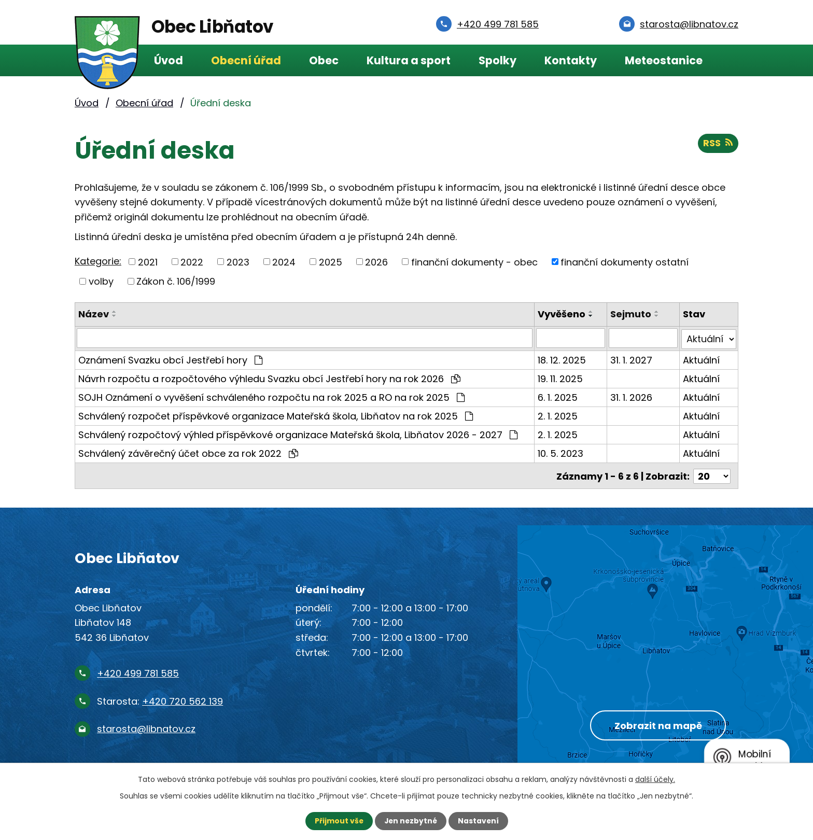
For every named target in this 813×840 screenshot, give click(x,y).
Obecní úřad (246, 60)
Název (93, 313)
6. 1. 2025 (558, 396)
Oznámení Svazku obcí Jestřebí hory (170, 359)
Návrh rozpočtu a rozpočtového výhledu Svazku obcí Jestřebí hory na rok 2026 (269, 377)
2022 (191, 261)
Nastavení (479, 821)
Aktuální (701, 359)
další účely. (655, 779)
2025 (330, 261)
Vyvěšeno (561, 313)
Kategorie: (98, 261)
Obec (324, 60)
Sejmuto (630, 313)
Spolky (497, 60)
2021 (148, 261)
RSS (718, 143)
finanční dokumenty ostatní (624, 261)
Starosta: (160, 698)
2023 (238, 261)
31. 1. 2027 (631, 359)
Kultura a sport (409, 60)
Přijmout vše (337, 821)
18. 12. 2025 (562, 359)
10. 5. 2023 (560, 452)
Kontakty (570, 60)
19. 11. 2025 (560, 377)
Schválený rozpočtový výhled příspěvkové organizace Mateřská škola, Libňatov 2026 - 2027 (297, 433)
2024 (284, 261)
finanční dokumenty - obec (474, 261)
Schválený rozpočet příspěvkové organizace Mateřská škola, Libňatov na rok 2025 (275, 415)
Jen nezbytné (410, 821)
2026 (376, 261)
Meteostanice (664, 60)
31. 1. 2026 (631, 396)
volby (101, 281)
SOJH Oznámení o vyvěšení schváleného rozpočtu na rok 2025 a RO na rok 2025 (271, 396)
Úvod (168, 60)
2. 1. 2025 (558, 415)
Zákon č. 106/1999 (175, 281)
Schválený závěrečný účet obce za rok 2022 (188, 452)
